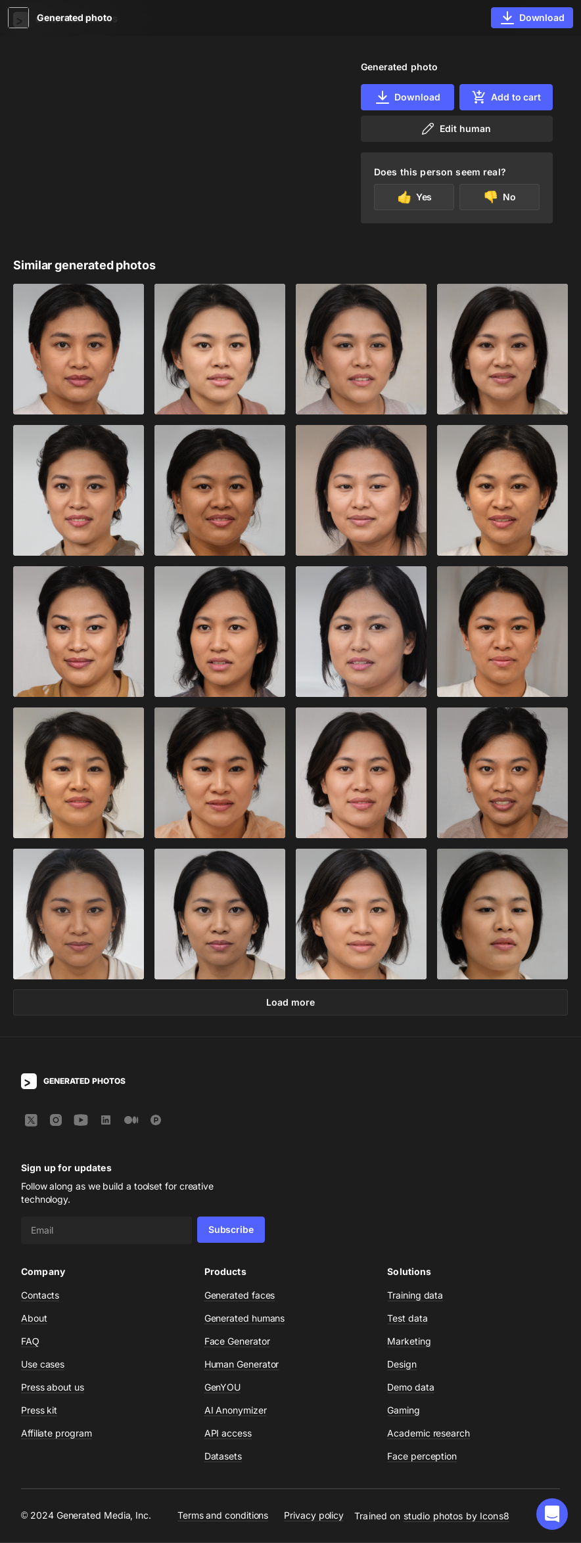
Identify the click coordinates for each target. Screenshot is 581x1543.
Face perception (422, 1456)
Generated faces (239, 1295)
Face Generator (237, 1341)
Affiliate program (56, 1433)
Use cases (42, 1364)
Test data (407, 1318)
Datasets (223, 1456)
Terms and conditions (222, 1516)
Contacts (40, 1295)
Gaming (403, 1410)
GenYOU (222, 1387)
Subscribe (231, 1230)
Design (402, 1364)
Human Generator (241, 1364)
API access (228, 1433)
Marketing (408, 1341)
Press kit (39, 1410)
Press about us (52, 1387)
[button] (552, 1514)
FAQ (30, 1341)
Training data (415, 1295)
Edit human (455, 129)
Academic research (428, 1433)
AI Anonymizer (235, 1410)
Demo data (410, 1387)
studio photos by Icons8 (456, 1516)
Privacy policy (314, 1516)
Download (407, 97)
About (34, 1318)
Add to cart (506, 97)
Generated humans (244, 1318)
